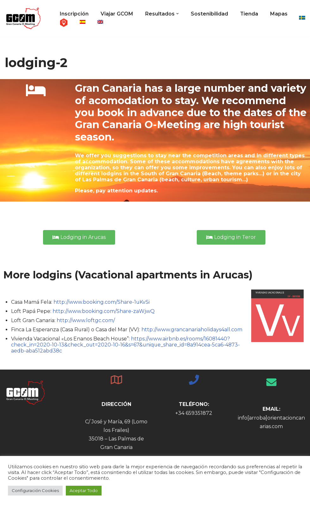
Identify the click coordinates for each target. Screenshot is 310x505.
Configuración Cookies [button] (35, 490)
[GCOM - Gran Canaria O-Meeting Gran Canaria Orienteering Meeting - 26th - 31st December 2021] (24, 18)
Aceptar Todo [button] (84, 490)
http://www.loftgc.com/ (86, 321)
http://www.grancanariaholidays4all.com (193, 330)
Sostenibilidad (209, 14)
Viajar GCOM (117, 14)
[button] (177, 13)
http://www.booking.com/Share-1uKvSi (101, 302)
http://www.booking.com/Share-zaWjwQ (104, 311)
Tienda (249, 14)
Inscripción (74, 14)
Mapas (68, 22)
